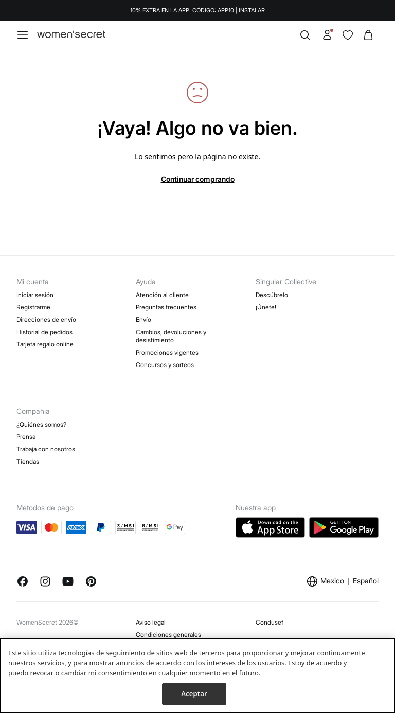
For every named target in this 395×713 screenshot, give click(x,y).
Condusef (269, 622)
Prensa (25, 437)
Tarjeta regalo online (45, 344)
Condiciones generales (168, 634)
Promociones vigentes (167, 352)
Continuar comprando (198, 179)
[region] (197, 675)
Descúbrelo (272, 295)
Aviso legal (151, 622)
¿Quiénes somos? (41, 424)
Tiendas (27, 461)
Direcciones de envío (46, 319)
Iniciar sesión (34, 295)
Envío (143, 319)
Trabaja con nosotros (45, 449)
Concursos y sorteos (165, 365)
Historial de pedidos (44, 332)
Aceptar (194, 693)
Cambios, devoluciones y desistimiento (171, 336)
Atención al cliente (162, 295)
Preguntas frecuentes (166, 307)
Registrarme (33, 307)
